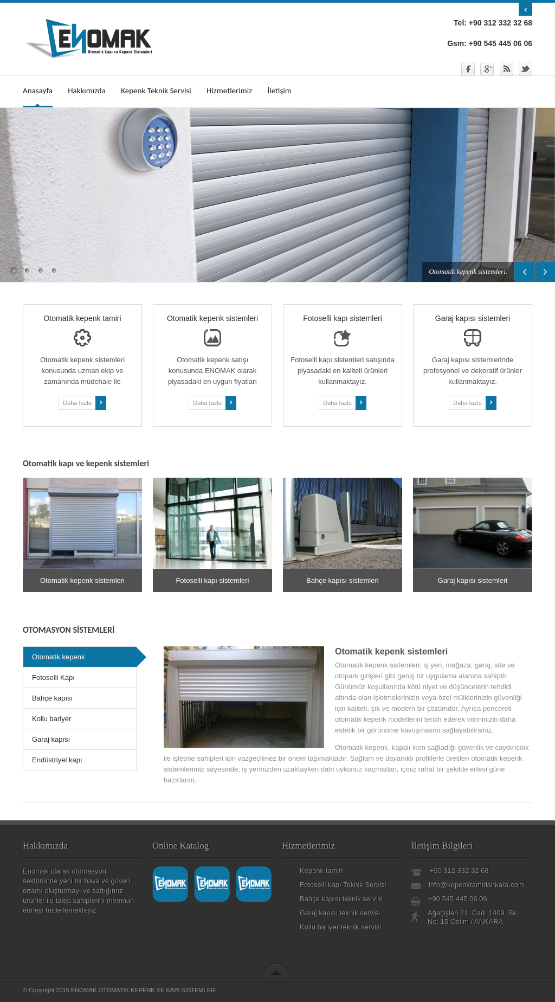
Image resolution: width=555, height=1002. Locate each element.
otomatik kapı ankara (195, 909)
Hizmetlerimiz (229, 90)
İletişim (279, 90)
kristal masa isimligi (198, 924)
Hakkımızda (87, 90)
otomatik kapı (179, 912)
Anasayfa (38, 90)
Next (545, 272)
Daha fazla (84, 403)
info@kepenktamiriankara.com (476, 885)
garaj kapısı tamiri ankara (204, 912)
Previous (524, 272)
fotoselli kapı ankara (227, 914)
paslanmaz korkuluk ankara (242, 909)
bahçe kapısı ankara (201, 914)
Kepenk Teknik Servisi (156, 90)
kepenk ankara (251, 912)
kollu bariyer (216, 909)
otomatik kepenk (230, 912)
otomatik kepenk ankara (166, 909)
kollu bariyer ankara (252, 914)
